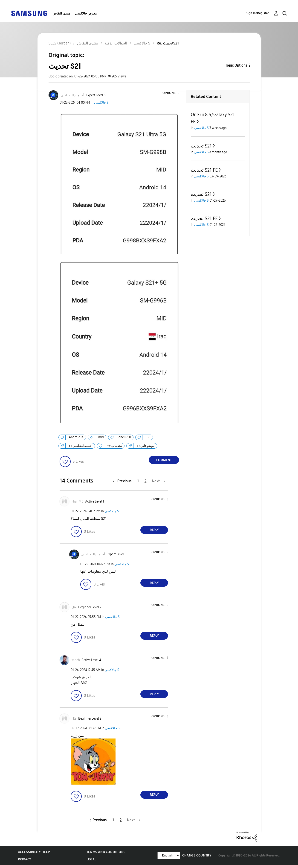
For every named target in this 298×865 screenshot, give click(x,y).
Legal (91, 859)
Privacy (24, 859)
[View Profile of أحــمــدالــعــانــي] (72, 95)
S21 (148, 437)
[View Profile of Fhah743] (78, 501)
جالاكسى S (101, 103)
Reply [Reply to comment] (154, 530)
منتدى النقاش (61, 13)
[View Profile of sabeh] (76, 660)
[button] (171, 93)
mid (101, 437)
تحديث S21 (201, 146)
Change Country (196, 855)
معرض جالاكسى (86, 13)
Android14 (76, 437)
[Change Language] (168, 855)
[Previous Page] (123, 481)
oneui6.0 (125, 437)
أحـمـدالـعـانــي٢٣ (81, 446)
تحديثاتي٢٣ (114, 446)
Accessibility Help (34, 852)
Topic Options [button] (236, 65)
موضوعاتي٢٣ (146, 446)
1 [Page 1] (138, 481)
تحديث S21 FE (204, 170)
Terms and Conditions (106, 852)
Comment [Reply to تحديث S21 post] (164, 460)
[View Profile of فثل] (74, 607)
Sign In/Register (257, 13)
